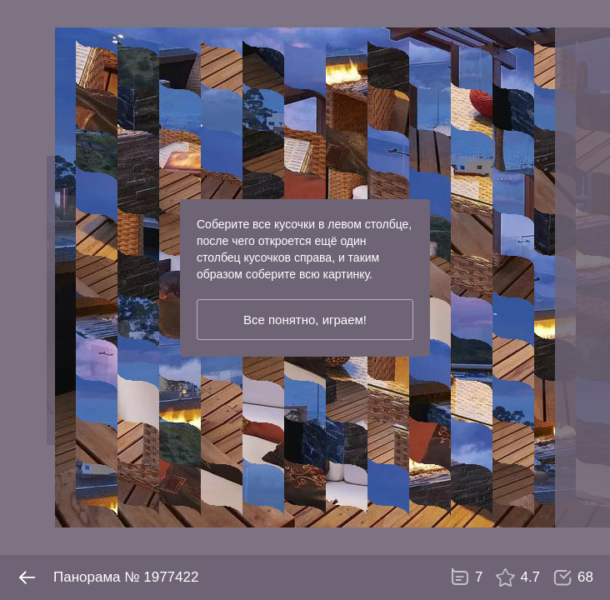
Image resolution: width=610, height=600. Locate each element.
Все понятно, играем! (305, 319)
